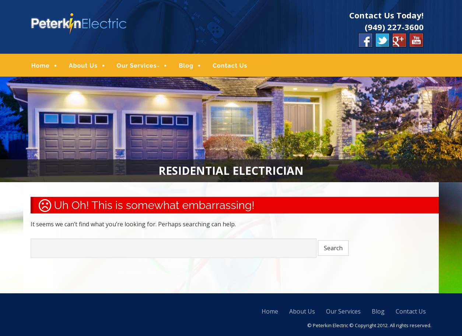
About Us (83, 65)
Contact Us (230, 65)
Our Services (137, 65)
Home (40, 65)
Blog (186, 65)
